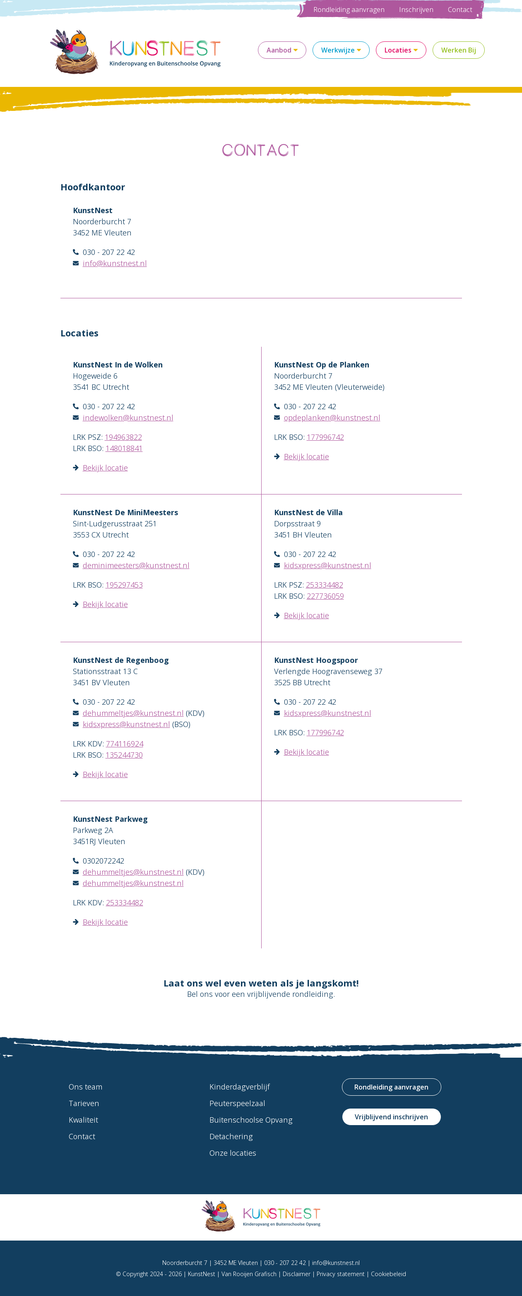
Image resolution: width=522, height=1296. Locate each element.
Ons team (85, 1087)
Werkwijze (341, 50)
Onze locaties (232, 1153)
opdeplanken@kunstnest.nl (332, 417)
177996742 (325, 437)
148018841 (124, 448)
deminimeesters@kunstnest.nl (136, 565)
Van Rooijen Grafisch (249, 1274)
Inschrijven (416, 9)
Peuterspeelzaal (237, 1103)
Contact (460, 9)
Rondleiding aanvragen (349, 9)
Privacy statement (341, 1274)
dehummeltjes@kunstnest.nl (133, 713)
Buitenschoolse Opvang (251, 1120)
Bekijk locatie (105, 468)
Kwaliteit (83, 1120)
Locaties (401, 50)
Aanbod (282, 50)
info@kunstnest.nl (115, 263)
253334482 (324, 585)
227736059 (325, 596)
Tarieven (84, 1103)
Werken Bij (458, 50)
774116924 (124, 744)
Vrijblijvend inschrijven (391, 1116)
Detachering (231, 1136)
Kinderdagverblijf (239, 1087)
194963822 (123, 437)
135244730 (124, 755)
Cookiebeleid (388, 1274)
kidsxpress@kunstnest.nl (327, 565)
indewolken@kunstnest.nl (128, 417)
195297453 (124, 585)
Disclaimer (296, 1274)
